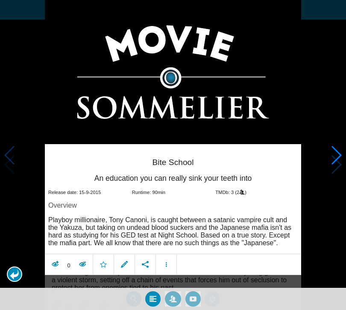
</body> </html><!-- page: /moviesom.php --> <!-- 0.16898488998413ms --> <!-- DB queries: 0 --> (173, 155)
